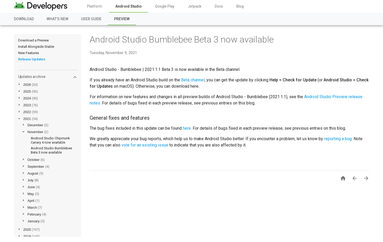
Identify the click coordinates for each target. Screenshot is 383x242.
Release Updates (31, 59)
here (187, 128)
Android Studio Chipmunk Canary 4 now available (50, 140)
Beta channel (193, 79)
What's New (57, 19)
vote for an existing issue (144, 145)
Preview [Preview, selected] (122, 19)
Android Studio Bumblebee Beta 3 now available (51, 150)
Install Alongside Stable (36, 47)
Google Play (165, 6)
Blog (240, 6)
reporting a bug (338, 138)
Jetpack (194, 6)
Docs (219, 6)
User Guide (91, 19)
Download (24, 19)
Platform (94, 6)
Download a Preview (33, 40)
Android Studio (128, 6)
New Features (28, 53)
